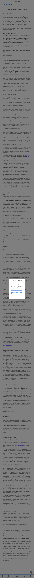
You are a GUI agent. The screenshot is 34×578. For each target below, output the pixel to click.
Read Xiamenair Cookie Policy (16, 293)
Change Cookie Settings (16, 290)
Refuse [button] (13, 297)
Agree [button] (21, 297)
